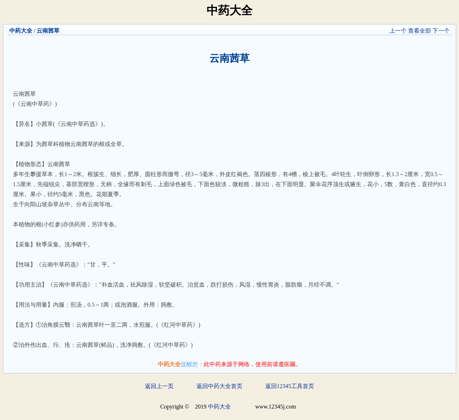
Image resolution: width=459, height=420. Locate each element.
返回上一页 (159, 386)
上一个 (398, 31)
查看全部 (419, 31)
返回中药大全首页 (219, 386)
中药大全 (20, 31)
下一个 (441, 31)
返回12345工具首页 (289, 386)
